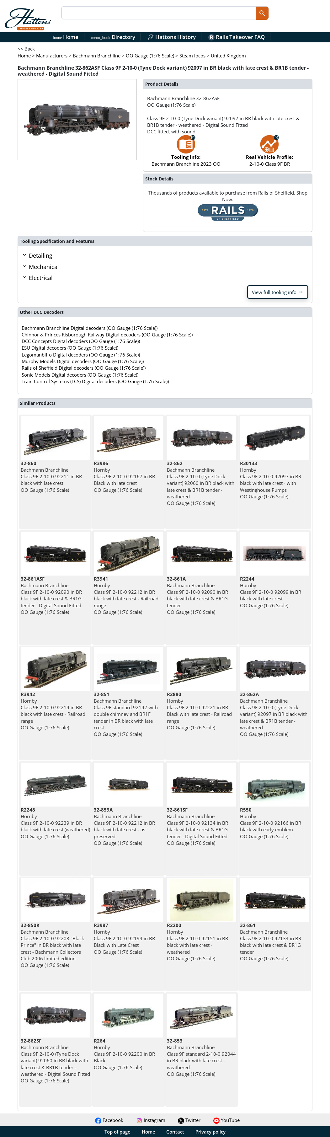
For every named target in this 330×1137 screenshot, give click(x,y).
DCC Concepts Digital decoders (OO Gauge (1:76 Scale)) (81, 341)
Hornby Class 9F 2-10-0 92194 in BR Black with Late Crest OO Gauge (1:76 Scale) (124, 938)
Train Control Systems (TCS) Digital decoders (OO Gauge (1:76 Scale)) (95, 381)
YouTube (226, 1120)
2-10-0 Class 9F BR (269, 154)
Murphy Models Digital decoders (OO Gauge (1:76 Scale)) (83, 361)
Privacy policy (210, 1132)
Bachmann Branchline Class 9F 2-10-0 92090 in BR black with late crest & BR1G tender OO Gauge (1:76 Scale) (197, 595)
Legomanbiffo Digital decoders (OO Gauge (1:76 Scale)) (81, 354)
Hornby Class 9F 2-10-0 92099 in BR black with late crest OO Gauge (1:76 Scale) (270, 592)
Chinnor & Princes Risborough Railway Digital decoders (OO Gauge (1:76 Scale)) (107, 334)
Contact (175, 1132)
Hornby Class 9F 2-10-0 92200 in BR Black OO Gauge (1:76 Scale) (124, 1054)
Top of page (117, 1132)
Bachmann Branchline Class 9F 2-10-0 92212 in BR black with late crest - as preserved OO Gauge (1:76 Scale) (124, 826)
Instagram (150, 1120)
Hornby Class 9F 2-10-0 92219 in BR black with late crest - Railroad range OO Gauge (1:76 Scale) (53, 711)
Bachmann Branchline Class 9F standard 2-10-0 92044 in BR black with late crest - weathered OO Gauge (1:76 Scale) (201, 1057)
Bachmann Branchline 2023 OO (186, 154)
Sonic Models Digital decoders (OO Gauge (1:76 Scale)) (80, 375)
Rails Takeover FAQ (236, 36)
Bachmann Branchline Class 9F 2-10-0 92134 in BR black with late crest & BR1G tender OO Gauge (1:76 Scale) (270, 942)
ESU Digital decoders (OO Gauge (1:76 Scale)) (70, 348)
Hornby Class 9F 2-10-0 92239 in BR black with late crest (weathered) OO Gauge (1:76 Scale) (55, 823)
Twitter (189, 1120)
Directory (113, 36)
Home (66, 36)
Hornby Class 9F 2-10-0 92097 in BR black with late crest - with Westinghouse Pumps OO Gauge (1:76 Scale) (270, 480)
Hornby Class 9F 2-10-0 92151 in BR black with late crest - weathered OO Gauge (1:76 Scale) (197, 942)
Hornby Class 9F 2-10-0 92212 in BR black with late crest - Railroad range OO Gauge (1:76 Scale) (126, 595)
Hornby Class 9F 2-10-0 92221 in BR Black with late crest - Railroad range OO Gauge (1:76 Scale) (199, 711)
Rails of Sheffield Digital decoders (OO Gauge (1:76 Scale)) (84, 368)
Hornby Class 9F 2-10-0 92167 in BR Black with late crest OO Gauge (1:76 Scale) (124, 476)
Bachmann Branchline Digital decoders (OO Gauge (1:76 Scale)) (89, 328)
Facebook (109, 1120)
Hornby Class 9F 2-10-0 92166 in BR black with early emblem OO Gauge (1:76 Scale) (270, 823)
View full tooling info (278, 292)
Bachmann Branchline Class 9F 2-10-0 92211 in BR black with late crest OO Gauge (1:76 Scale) (51, 476)
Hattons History (172, 36)
